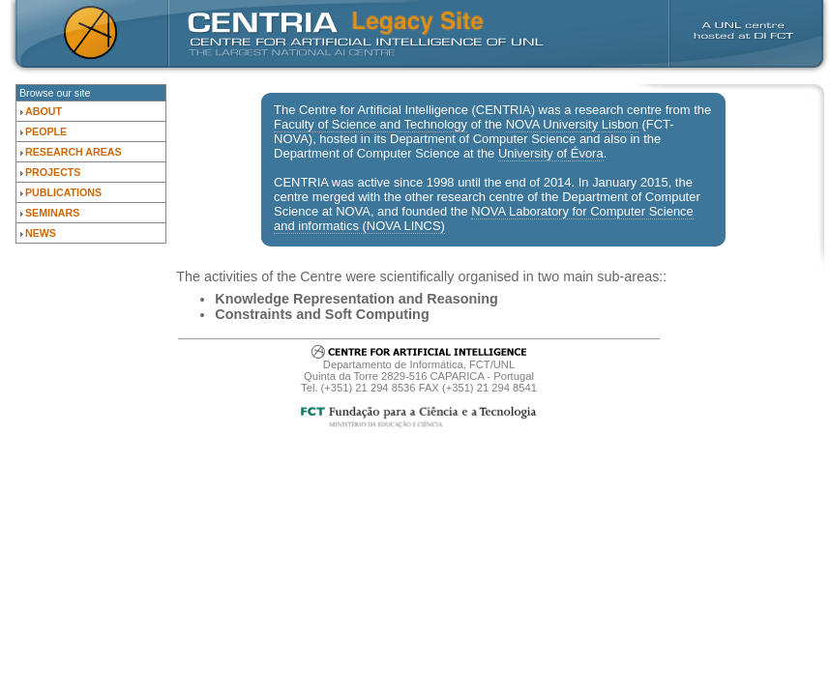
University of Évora (551, 153)
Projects (52, 172)
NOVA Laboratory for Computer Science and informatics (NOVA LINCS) (484, 218)
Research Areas (73, 152)
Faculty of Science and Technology (370, 124)
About (43, 111)
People (46, 131)
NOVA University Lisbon (572, 124)
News (40, 233)
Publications (63, 192)
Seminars (52, 212)
